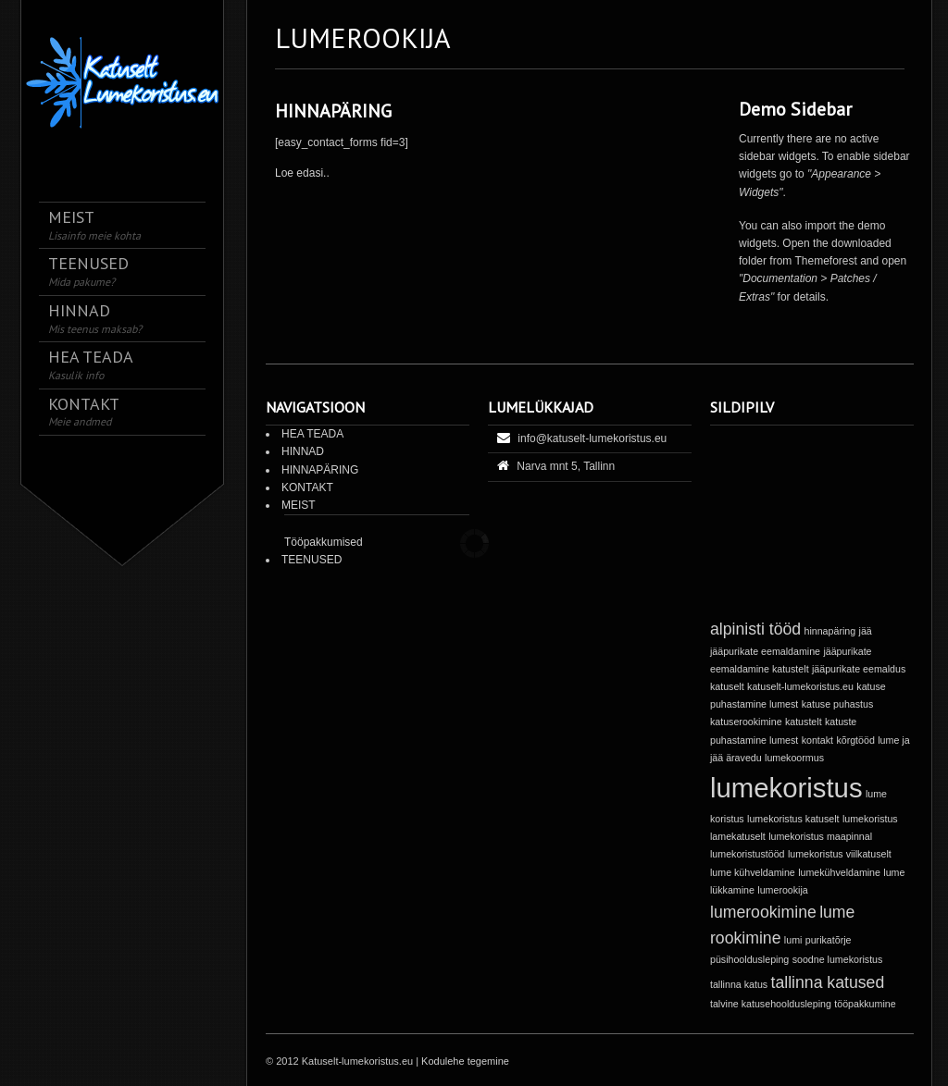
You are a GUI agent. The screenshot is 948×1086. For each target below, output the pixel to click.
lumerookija (782, 889)
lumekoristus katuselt (793, 818)
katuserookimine (746, 721)
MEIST (298, 505)
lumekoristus (786, 787)
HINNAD (302, 451)
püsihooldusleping (749, 959)
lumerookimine (763, 912)
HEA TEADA (312, 433)
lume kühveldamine (752, 872)
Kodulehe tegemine (465, 1061)
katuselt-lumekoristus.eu (800, 686)
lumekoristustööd (747, 853)
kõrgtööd (855, 740)
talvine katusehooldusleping (770, 1003)
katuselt (727, 686)
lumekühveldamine (839, 872)
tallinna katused (828, 982)
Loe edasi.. (302, 173)
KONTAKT (307, 487)
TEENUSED (311, 559)
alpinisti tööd (755, 629)
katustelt (803, 721)
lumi (793, 939)
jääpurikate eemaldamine (765, 651)
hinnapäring (829, 630)
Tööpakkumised (323, 542)
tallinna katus (738, 984)
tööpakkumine (864, 1003)
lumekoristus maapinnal (820, 836)
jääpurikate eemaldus (858, 668)
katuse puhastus (838, 704)
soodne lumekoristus (837, 959)
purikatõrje (828, 939)
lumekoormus (794, 757)
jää (865, 630)
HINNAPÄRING (333, 111)
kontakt (817, 740)
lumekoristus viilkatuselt (840, 853)
